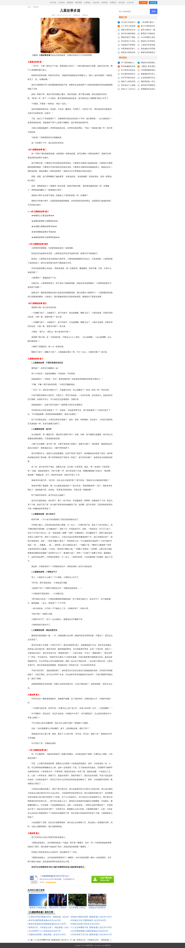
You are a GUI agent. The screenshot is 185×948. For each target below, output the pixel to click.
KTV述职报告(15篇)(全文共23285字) (135, 62)
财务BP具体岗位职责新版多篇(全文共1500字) (47, 924)
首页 (29, 7)
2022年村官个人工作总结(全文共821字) (45, 931)
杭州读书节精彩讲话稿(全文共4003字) (155, 85)
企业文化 (96, 2)
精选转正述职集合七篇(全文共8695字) (155, 62)
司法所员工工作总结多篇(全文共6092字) (136, 41)
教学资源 (78, 2)
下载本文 (85, 15)
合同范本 (104, 2)
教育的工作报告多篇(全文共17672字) (155, 33)
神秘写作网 (89, 945)
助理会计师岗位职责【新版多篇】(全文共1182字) (91, 917)
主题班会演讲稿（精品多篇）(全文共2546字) (47, 934)
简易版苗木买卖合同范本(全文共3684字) (156, 89)
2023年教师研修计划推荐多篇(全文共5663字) (89, 931)
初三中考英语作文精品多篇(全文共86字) (156, 26)
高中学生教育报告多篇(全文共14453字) (45, 920)
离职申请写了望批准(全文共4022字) (135, 37)
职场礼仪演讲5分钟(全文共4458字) (85, 924)
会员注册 (153, 2)
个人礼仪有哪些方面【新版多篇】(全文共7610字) (91, 927)
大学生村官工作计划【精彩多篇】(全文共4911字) (91, 934)
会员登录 (143, 2)
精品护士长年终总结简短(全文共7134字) (156, 41)
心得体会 (87, 2)
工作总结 (61, 2)
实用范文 (113, 2)
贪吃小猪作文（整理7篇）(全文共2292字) (157, 30)
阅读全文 (77, 15)
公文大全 (130, 2)
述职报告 (70, 2)
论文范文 (121, 2)
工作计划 (53, 2)
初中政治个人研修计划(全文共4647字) (136, 85)
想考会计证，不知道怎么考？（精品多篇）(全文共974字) (99, 940)
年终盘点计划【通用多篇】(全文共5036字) (88, 920)
